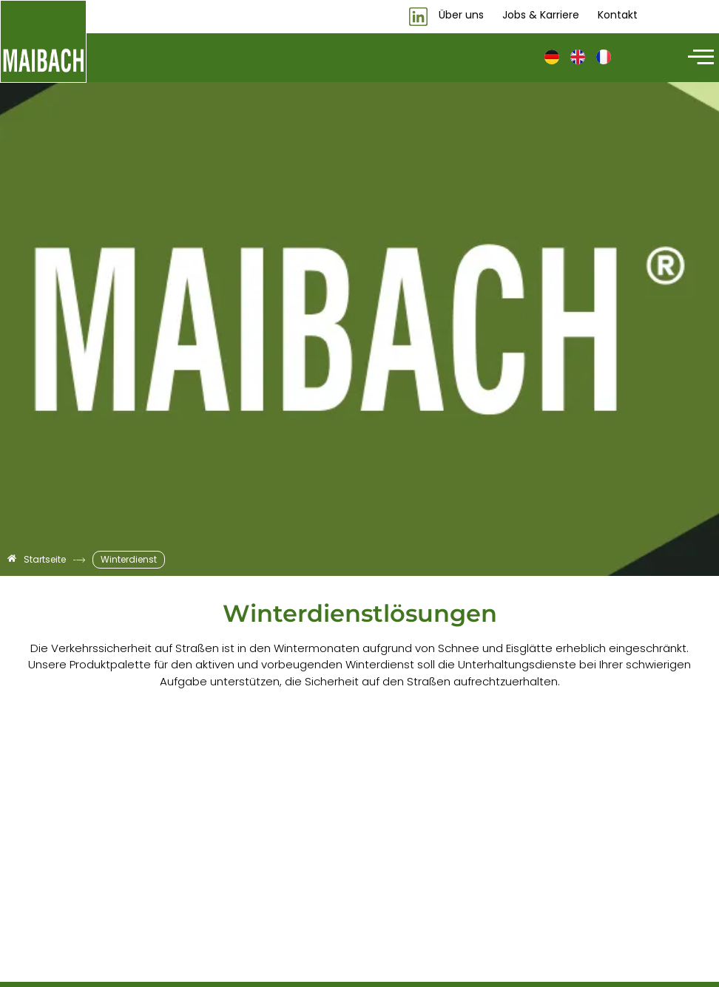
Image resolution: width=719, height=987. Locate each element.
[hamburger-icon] (698, 57)
